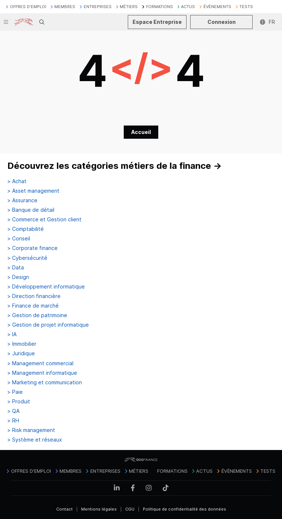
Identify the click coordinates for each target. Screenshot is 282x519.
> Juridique (21, 353)
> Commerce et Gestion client (44, 219)
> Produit (18, 401)
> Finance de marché (33, 306)
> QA (13, 411)
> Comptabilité (25, 229)
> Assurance (22, 200)
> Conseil (18, 239)
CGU (129, 509)
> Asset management (33, 191)
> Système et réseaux (34, 440)
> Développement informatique (46, 287)
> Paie (15, 392)
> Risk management (31, 430)
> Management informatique (42, 373)
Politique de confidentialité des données (184, 509)
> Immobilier (21, 344)
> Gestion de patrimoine (37, 315)
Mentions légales (99, 509)
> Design (18, 277)
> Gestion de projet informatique (48, 325)
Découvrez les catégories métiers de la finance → (114, 165)
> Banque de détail (30, 210)
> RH (13, 421)
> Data (15, 268)
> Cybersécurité (27, 258)
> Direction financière (34, 296)
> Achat (16, 181)
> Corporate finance (32, 248)
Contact (64, 509)
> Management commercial (40, 363)
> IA (12, 334)
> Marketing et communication (44, 382)
